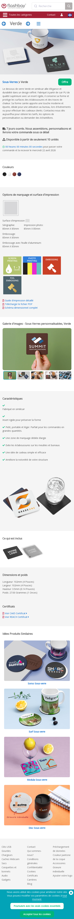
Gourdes (6, 850)
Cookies (31, 871)
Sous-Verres (10, 82)
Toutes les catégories (17, 14)
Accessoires (59, 863)
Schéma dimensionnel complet (21, 307)
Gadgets (6, 879)
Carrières (32, 879)
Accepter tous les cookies (37, 914)
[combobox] (48, 6)
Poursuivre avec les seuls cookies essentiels (37, 905)
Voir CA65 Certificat (15, 613)
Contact (51, 14)
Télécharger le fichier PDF (17, 304)
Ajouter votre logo (62, 875)
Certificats (32, 875)
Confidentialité (34, 867)
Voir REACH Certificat (16, 616)
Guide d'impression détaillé (19, 300)
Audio (5, 875)
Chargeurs (7, 855)
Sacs (4, 863)
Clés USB (6, 846)
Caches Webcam (10, 859)
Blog (29, 883)
